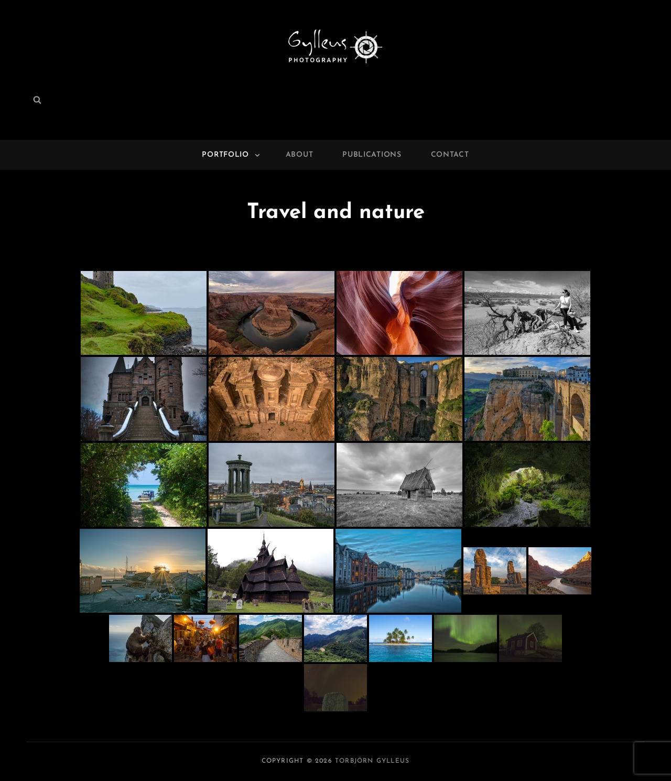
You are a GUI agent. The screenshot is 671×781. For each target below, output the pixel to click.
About (299, 155)
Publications (371, 155)
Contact (450, 155)
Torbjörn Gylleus (372, 761)
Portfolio (231, 155)
